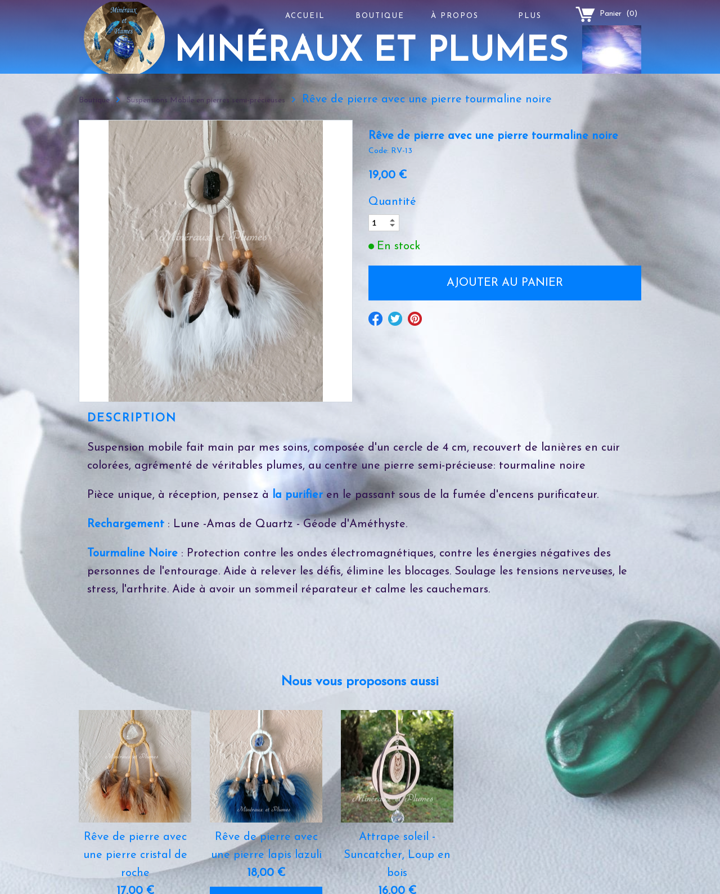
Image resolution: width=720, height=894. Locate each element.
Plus (530, 16)
